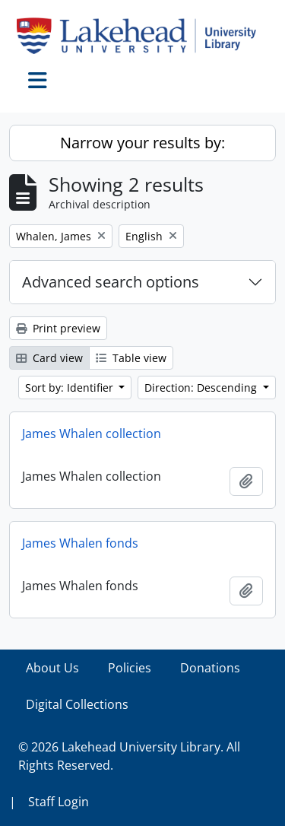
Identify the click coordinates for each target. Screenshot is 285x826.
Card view (49, 358)
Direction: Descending (202, 387)
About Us (52, 667)
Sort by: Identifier (70, 387)
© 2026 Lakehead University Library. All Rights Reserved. (129, 756)
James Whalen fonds (80, 543)
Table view (131, 358)
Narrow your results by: (142, 142)
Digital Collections (77, 704)
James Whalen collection (91, 433)
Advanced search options (110, 282)
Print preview (58, 328)
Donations (210, 667)
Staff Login (58, 801)
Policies (129, 667)
